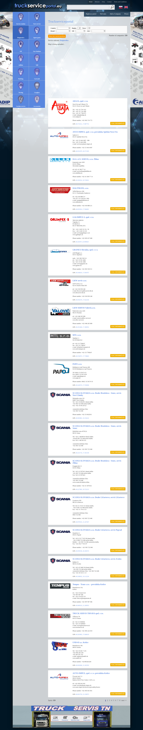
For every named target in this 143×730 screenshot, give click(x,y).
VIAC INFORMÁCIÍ (117, 123)
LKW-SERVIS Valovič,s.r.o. (84, 308)
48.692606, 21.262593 (82, 665)
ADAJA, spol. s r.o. (80, 101)
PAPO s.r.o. (77, 364)
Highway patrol (91, 14)
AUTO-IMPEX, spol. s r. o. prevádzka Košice (91, 673)
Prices (126, 14)
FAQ (103, 2)
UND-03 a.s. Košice (80, 642)
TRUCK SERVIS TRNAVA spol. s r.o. (88, 613)
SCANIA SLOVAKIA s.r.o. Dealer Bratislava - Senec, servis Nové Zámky (97, 394)
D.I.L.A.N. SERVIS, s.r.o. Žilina (86, 159)
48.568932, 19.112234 (82, 576)
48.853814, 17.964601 (82, 209)
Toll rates (103, 14)
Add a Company (115, 14)
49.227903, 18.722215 (82, 489)
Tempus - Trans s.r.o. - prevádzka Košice (89, 584)
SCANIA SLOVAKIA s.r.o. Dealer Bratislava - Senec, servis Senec (97, 427)
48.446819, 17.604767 (82, 272)
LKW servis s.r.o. (80, 281)
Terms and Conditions (120, 2)
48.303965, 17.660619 (82, 634)
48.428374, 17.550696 (82, 385)
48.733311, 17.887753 (82, 124)
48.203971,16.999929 (82, 242)
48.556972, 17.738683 (82, 356)
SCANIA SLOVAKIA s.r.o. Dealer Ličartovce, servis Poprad (97, 530)
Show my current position (57, 36)
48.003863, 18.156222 (82, 418)
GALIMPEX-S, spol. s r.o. (83, 217)
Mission (97, 2)
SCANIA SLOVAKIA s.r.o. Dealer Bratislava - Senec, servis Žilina (97, 462)
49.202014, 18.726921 (82, 180)
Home (90, 2)
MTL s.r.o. (77, 335)
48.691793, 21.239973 (82, 694)
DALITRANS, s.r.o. (81, 188)
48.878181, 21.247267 (82, 522)
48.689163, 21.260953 (82, 605)
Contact (109, 2)
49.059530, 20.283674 (82, 551)
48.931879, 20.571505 (82, 151)
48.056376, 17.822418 (82, 300)
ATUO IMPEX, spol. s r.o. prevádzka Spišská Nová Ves (95, 132)
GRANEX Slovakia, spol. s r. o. (85, 250)
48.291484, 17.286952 (82, 327)
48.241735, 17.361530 (82, 453)
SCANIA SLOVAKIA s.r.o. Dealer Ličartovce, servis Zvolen (97, 559)
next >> (124, 700)
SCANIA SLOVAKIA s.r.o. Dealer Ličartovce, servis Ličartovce (99, 497)
